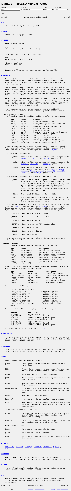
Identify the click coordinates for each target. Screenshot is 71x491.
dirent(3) (43, 206)
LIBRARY (4, 31)
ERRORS (3, 357)
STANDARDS (5, 454)
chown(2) (24, 171)
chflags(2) (53, 169)
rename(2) (51, 171)
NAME (2, 22)
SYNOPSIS (4, 40)
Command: (4, 7)
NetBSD (30, 489)
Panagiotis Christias (62, 489)
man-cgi (53, 489)
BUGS (2, 475)
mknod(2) (24, 159)
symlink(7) (9, 449)
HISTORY (4, 465)
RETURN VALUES (6, 334)
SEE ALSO (4, 443)
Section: (24, 7)
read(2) (46, 159)
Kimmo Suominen (39, 489)
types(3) (55, 150)
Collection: (57, 7)
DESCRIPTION (6, 76)
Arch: (47, 7)
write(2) (46, 164)
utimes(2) (34, 159)
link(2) (33, 171)
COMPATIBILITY (6, 346)
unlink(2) (61, 171)
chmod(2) (62, 169)
